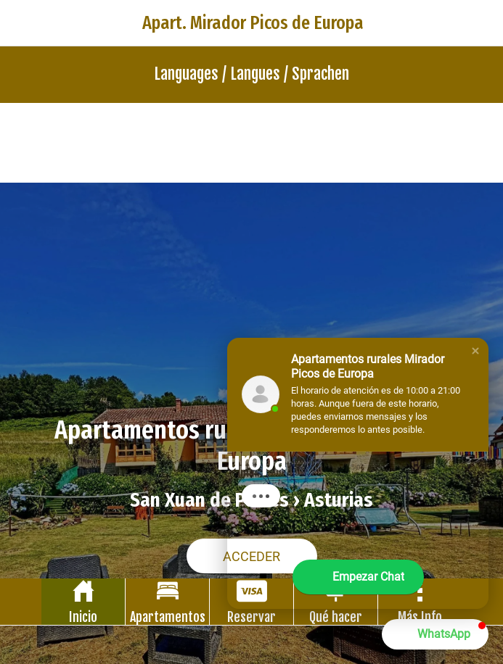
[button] (475, 351)
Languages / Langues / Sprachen (251, 73)
